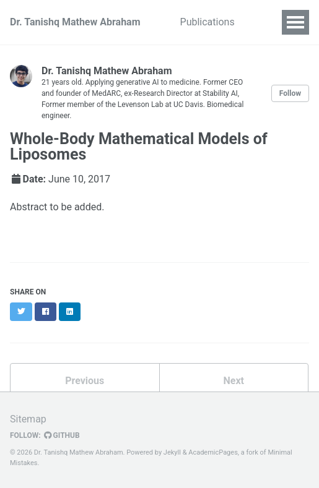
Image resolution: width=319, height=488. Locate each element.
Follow (290, 93)
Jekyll (172, 452)
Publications (207, 22)
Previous (84, 381)
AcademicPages (213, 452)
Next (234, 381)
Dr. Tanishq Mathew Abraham (75, 22)
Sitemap (28, 419)
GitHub (62, 435)
